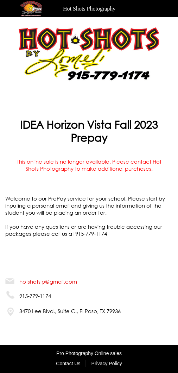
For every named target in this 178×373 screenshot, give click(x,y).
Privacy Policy (106, 363)
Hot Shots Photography (89, 9)
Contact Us (68, 363)
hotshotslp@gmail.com (48, 281)
